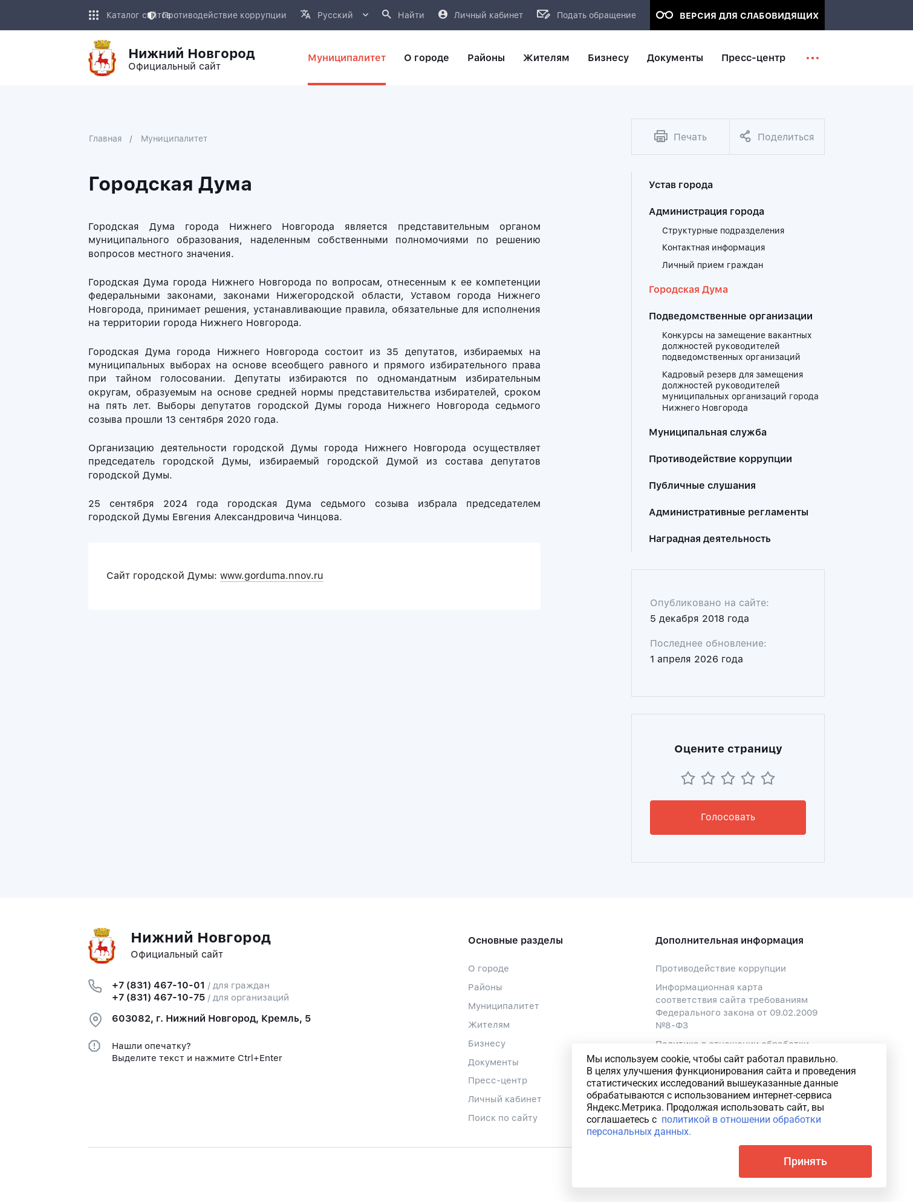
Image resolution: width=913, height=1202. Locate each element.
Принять (805, 1161)
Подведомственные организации (731, 316)
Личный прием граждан (712, 265)
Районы (485, 987)
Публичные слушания (702, 485)
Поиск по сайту (503, 1117)
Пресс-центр (497, 1080)
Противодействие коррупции (217, 15)
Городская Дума (688, 289)
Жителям (489, 1024)
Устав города (681, 185)
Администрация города (706, 211)
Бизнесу (486, 1043)
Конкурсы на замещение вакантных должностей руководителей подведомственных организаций (737, 346)
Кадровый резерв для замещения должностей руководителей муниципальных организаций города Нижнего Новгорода (740, 391)
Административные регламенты (728, 512)
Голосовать (728, 817)
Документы (493, 1062)
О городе (488, 968)
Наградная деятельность (710, 538)
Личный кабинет (505, 1099)
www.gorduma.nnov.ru (271, 575)
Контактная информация (713, 247)
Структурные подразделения (723, 230)
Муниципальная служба (708, 432)
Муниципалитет (174, 138)
